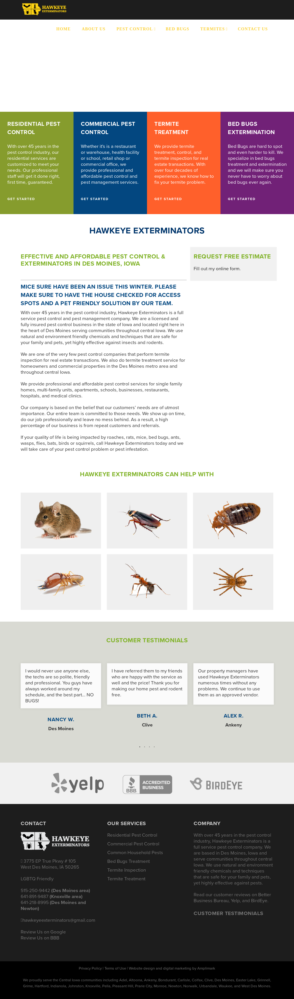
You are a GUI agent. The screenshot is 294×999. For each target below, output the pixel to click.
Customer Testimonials (228, 913)
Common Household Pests (135, 852)
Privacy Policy (90, 968)
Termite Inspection (126, 870)
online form (228, 268)
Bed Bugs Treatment (128, 861)
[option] (61, 695)
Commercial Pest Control (133, 843)
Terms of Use (115, 968)
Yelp (235, 900)
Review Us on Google (43, 931)
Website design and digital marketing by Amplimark (172, 968)
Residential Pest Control (132, 835)
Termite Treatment (126, 878)
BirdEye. (260, 900)
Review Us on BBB (40, 937)
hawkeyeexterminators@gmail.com (59, 920)
